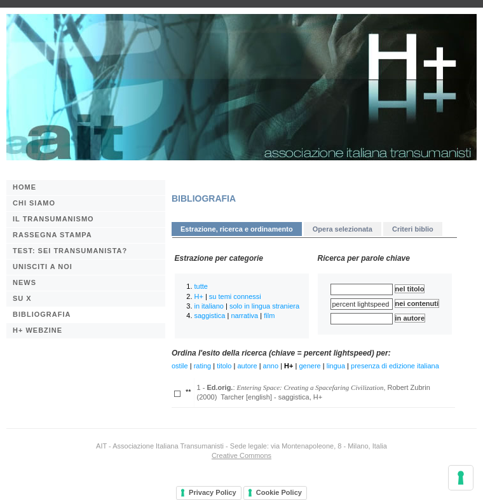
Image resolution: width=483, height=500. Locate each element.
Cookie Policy (279, 492)
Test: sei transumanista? (70, 250)
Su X (22, 298)
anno (270, 366)
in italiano (209, 306)
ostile (180, 366)
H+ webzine (37, 330)
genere (309, 366)
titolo (224, 366)
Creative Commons (241, 455)
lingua (336, 366)
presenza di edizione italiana (395, 366)
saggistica (210, 315)
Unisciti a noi (42, 266)
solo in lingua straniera (264, 306)
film (269, 315)
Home (24, 187)
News (24, 282)
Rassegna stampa (52, 235)
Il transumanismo (53, 219)
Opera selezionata (342, 229)
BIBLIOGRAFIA (42, 314)
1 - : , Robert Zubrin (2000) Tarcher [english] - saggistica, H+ (313, 392)
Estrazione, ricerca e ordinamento (236, 229)
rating (203, 366)
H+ (198, 296)
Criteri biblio (412, 229)
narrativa (244, 315)
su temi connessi (235, 296)
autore (247, 366)
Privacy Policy (212, 492)
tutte (201, 286)
